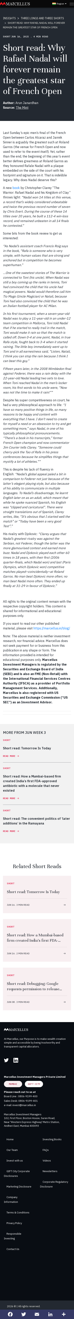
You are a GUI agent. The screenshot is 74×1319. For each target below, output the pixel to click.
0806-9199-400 (27, 1096)
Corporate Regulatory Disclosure (54, 1184)
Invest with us (15, 1160)
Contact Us (13, 1249)
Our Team (12, 1150)
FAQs (46, 1150)
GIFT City (34, 1083)
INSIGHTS (9, 18)
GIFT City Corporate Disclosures (17, 1174)
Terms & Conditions (18, 1212)
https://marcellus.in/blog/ (51, 628)
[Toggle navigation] (71, 4)
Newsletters (50, 1171)
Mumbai (13, 1083)
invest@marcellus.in (24, 1105)
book (16, 188)
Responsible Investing (12, 1236)
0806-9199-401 (28, 1101)
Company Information (11, 1200)
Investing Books (52, 1139)
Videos (47, 1160)
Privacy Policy (14, 1223)
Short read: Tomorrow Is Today (33, 891)
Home (10, 1139)
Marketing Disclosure (19, 1186)
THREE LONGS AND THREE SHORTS (42, 18)
